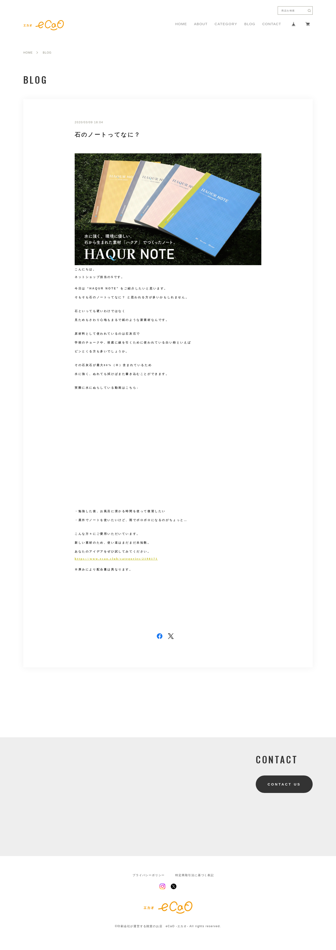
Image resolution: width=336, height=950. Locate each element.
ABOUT (200, 24)
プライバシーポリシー (149, 875)
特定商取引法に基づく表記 (194, 875)
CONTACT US (284, 784)
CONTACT (271, 24)
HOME (181, 24)
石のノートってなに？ (108, 134)
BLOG (249, 24)
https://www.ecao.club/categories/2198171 (116, 558)
